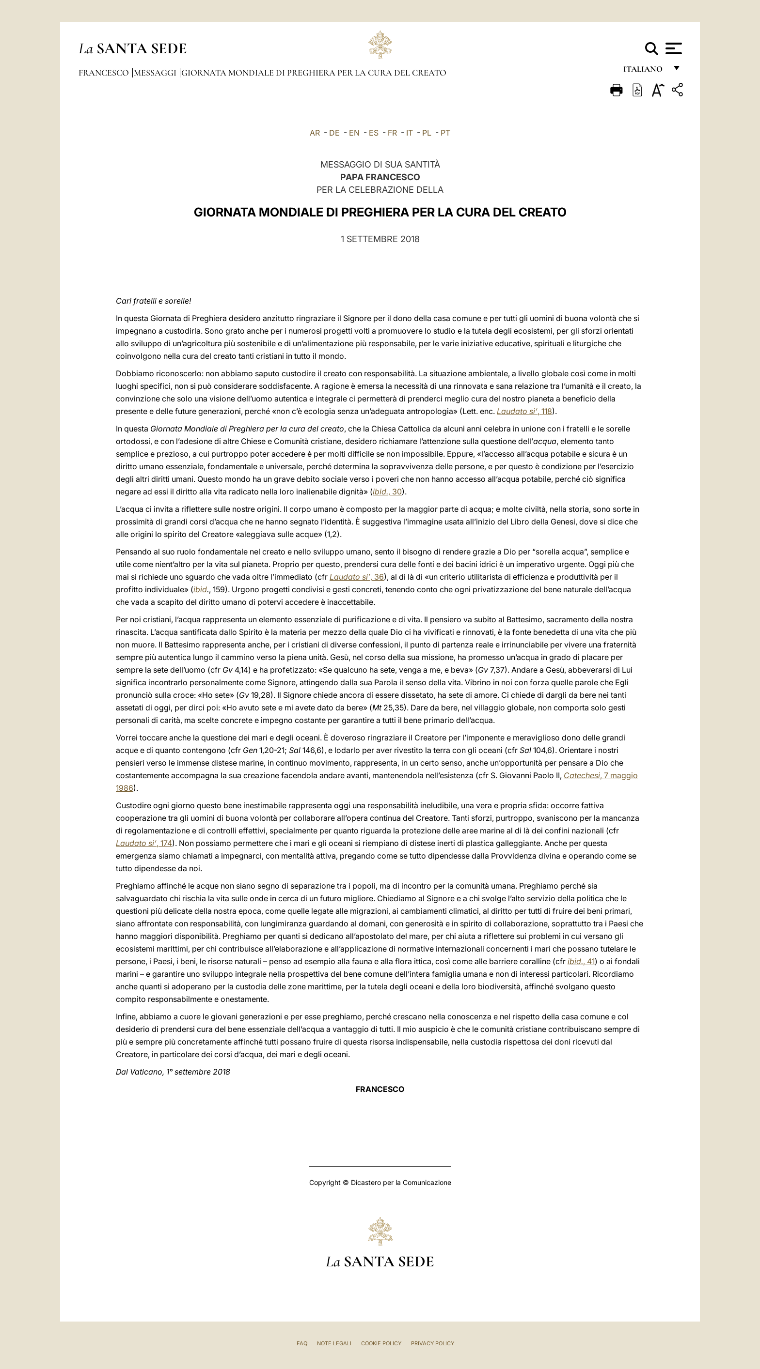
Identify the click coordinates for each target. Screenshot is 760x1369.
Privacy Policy (432, 1343)
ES (374, 133)
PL (426, 133)
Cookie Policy (381, 1343)
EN (354, 133)
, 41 (581, 961)
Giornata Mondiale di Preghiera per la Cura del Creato (313, 72)
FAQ (302, 1343)
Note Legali (334, 1343)
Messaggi (156, 72)
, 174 (144, 843)
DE (334, 133)
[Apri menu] (672, 48)
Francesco (105, 72)
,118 (524, 411)
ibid (200, 589)
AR (315, 133)
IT (409, 133)
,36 (357, 577)
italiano (644, 71)
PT (445, 133)
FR (392, 133)
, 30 (387, 491)
